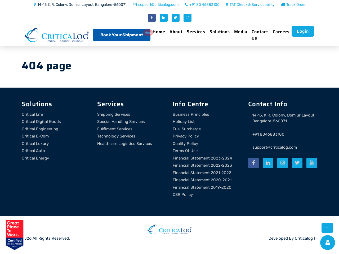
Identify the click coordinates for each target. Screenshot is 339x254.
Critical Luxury (35, 143)
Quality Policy (185, 143)
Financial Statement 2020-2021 (202, 180)
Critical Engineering (40, 129)
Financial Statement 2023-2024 (202, 158)
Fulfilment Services (114, 129)
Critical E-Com (35, 136)
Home (159, 31)
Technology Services (116, 136)
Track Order (293, 4)
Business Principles (191, 114)
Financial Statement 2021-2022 (202, 172)
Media (240, 31)
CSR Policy (183, 194)
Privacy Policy (186, 136)
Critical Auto (33, 150)
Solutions (219, 31)
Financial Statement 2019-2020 (202, 187)
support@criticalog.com (156, 4)
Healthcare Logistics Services (124, 143)
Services (196, 31)
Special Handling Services (121, 121)
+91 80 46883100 (202, 4)
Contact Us (260, 34)
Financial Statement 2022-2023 (202, 165)
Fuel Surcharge (187, 129)
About (176, 31)
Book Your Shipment (121, 34)
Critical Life (32, 114)
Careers (281, 31)
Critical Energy (35, 158)
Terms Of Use (185, 150)
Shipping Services (113, 114)
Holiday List (184, 121)
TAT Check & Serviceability (250, 4)
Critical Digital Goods (41, 121)
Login (303, 31)
